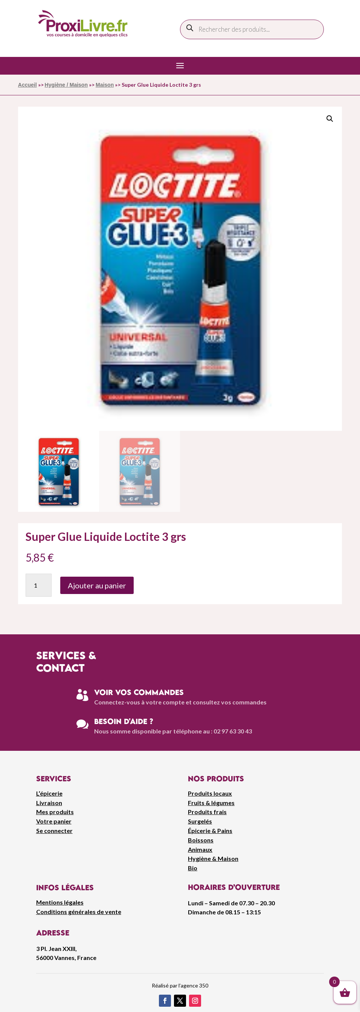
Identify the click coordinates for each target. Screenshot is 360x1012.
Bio (192, 867)
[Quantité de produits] (39, 585)
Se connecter (54, 830)
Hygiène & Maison (213, 858)
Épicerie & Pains (210, 830)
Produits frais (207, 811)
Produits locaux (210, 793)
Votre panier (54, 821)
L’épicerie (49, 793)
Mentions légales (60, 902)
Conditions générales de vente (78, 911)
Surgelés (200, 821)
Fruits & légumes (211, 802)
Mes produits (55, 811)
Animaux (200, 849)
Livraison (49, 802)
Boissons (201, 840)
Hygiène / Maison (66, 85)
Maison (105, 85)
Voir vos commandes (139, 692)
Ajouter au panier (97, 585)
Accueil (27, 85)
